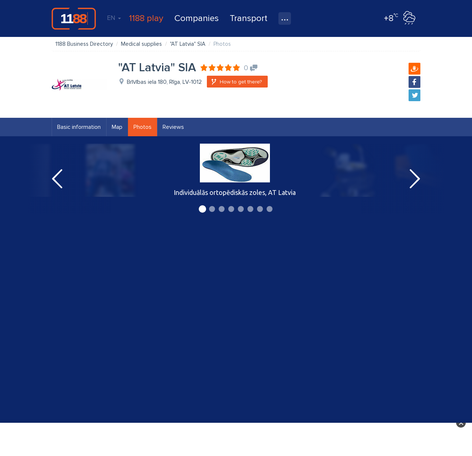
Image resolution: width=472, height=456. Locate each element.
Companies (196, 18)
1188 (74, 18)
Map (117, 127)
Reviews (173, 127)
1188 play (146, 18)
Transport (248, 18)
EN (114, 18)
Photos (142, 127)
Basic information (79, 127)
